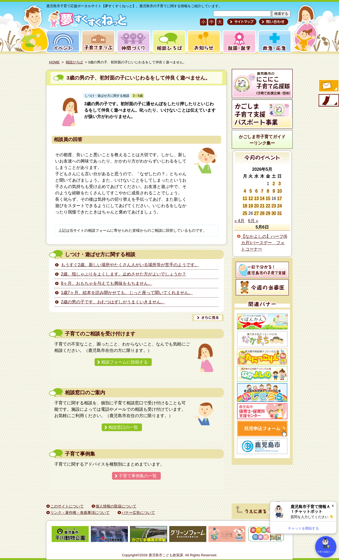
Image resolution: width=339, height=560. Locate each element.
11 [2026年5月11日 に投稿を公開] (245, 198)
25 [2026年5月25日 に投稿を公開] (245, 213)
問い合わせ (273, 22)
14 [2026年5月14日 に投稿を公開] (262, 198)
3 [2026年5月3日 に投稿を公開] (279, 183)
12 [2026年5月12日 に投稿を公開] (250, 198)
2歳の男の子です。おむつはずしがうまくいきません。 (113, 302)
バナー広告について (138, 512)
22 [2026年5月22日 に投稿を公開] (268, 206)
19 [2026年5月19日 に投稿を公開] (250, 206)
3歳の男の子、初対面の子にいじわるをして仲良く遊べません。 (138, 78)
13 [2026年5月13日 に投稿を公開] (256, 198)
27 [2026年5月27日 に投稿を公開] (256, 213)
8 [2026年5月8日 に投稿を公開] (268, 191)
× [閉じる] (333, 506)
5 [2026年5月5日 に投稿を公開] (250, 191)
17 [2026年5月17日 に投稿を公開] (279, 198)
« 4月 (239, 220)
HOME (54, 62)
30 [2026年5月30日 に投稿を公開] (273, 213)
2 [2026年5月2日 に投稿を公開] (274, 183)
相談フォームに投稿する (124, 362)
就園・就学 (237, 41)
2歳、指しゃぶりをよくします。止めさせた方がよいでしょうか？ (123, 274)
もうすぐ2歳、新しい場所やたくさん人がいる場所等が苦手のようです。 (130, 264)
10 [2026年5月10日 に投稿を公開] (279, 191)
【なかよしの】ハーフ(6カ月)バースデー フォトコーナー (264, 242)
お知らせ (203, 41)
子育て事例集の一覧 (138, 476)
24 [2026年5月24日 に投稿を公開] (279, 206)
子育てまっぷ (97, 41)
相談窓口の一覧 (123, 427)
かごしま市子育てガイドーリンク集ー (262, 139)
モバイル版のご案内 (328, 100)
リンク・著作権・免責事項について (80, 512)
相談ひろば (168, 41)
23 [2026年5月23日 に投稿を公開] (273, 206)
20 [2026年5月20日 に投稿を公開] (256, 206)
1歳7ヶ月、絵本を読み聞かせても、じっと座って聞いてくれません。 (127, 292)
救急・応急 (274, 41)
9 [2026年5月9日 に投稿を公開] (274, 191)
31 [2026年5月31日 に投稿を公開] (279, 213)
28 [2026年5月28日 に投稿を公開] (262, 213)
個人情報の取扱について (116, 506)
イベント (62, 41)
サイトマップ (242, 22)
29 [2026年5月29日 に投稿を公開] (268, 213)
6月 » (253, 220)
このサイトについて (67, 506)
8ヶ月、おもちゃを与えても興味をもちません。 (106, 283)
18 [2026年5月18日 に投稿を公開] (245, 206)
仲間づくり (133, 41)
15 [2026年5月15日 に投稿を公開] (268, 198)
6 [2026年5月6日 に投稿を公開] (256, 191)
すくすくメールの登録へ (328, 86)
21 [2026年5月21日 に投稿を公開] (262, 206)
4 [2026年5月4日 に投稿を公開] (245, 191)
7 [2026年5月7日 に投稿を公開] (262, 191)
